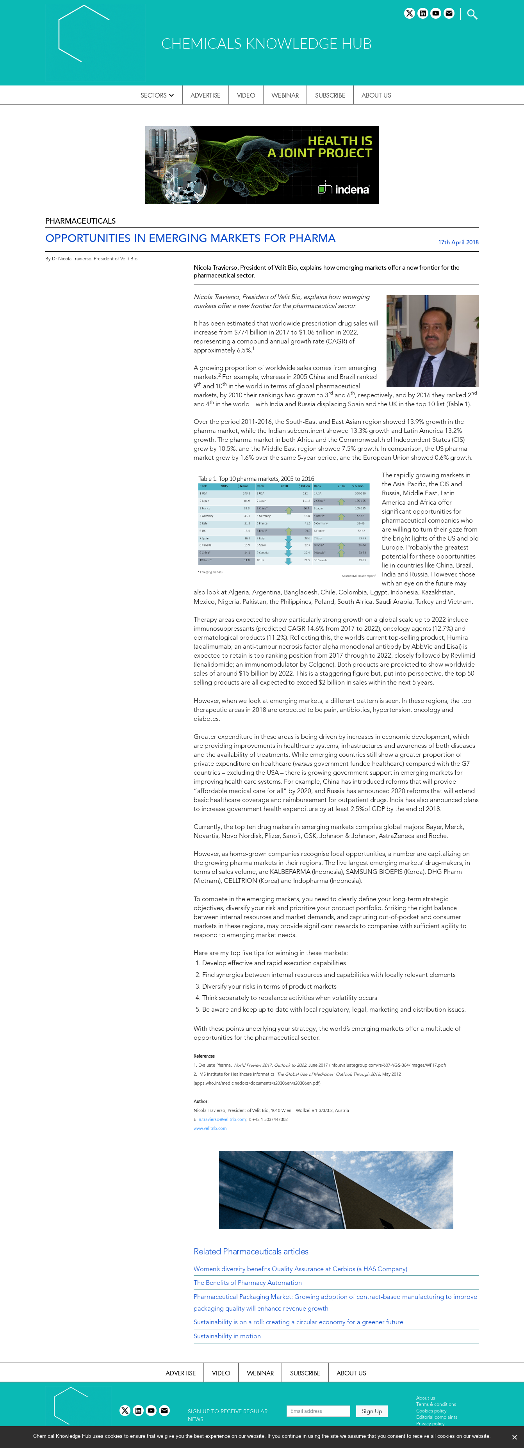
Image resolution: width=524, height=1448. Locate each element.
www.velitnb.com (210, 1129)
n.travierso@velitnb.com (222, 1120)
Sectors (154, 95)
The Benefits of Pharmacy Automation (248, 1283)
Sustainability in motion (227, 1337)
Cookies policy (431, 1411)
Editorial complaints (436, 1417)
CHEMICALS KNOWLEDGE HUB (266, 43)
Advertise (206, 95)
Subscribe (330, 95)
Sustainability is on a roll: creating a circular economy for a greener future (298, 1323)
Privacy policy (430, 1424)
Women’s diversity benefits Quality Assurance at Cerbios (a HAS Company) (300, 1270)
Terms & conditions (436, 1404)
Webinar (285, 95)
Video (246, 95)
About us (376, 95)
